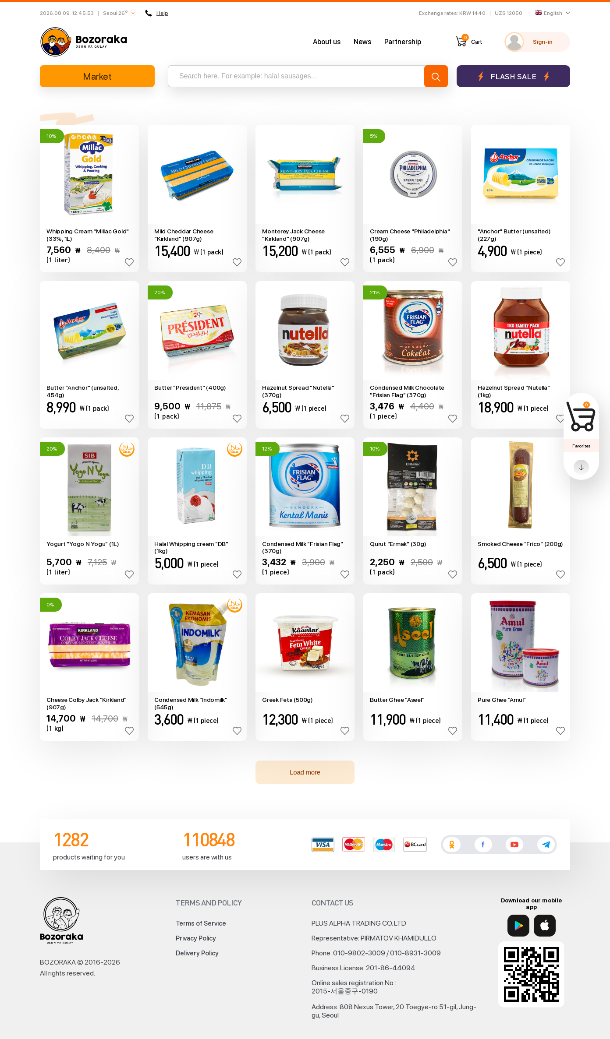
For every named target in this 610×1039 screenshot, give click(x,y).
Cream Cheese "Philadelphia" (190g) (410, 235)
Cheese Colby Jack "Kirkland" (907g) (86, 703)
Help (156, 13)
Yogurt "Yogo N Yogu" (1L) (82, 543)
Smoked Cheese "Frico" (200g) (520, 543)
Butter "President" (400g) (190, 387)
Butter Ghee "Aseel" (397, 699)
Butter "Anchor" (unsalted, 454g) (82, 391)
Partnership (402, 42)
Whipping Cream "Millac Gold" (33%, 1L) (87, 235)
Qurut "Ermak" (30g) (398, 543)
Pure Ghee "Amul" (502, 699)
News (362, 42)
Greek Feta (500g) (287, 699)
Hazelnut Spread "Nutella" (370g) (298, 391)
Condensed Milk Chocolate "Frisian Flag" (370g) (407, 391)
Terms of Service (201, 923)
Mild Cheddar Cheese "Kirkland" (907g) (183, 235)
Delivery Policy (197, 953)
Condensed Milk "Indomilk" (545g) (190, 703)
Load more (305, 772)
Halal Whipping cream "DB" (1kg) (191, 547)
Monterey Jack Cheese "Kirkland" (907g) (293, 235)
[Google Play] (518, 926)
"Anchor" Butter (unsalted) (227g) (514, 235)
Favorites (581, 445)
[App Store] (545, 926)
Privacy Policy (196, 938)
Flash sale (513, 76)
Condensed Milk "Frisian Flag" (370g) (302, 547)
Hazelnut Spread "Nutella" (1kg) (514, 391)
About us (326, 42)
